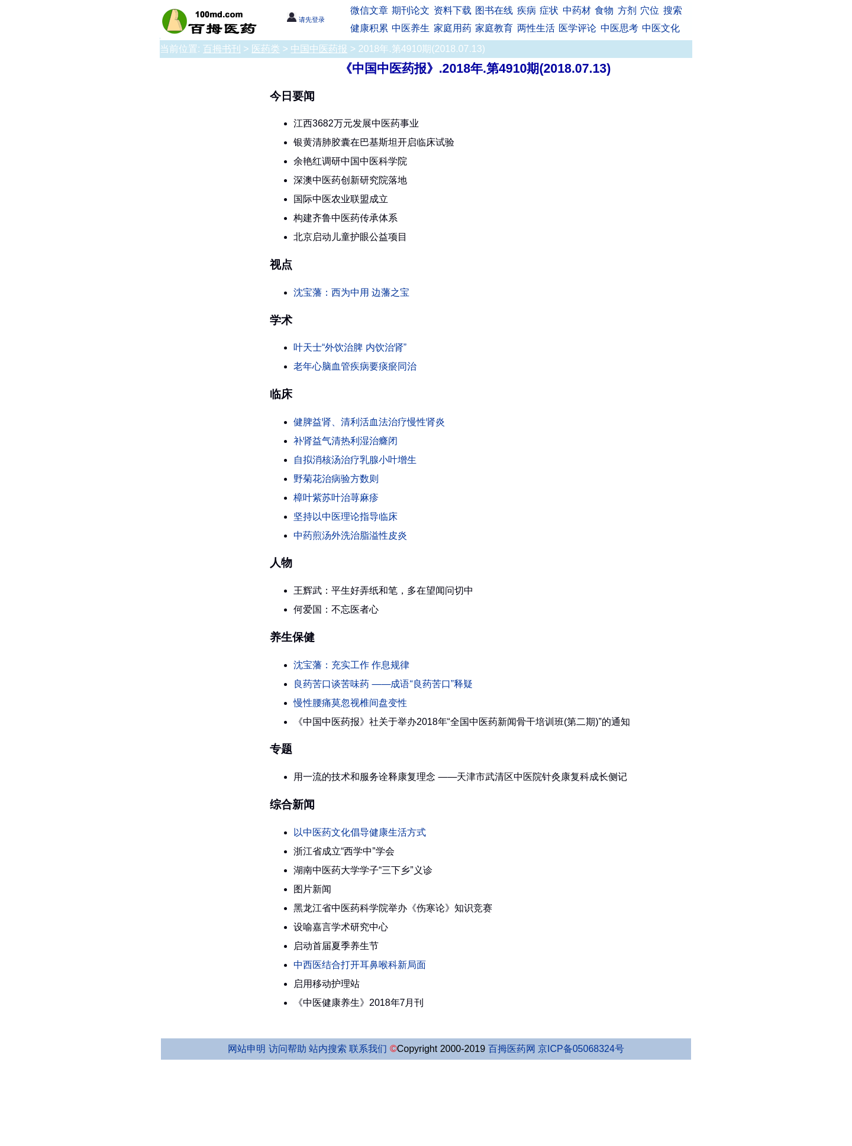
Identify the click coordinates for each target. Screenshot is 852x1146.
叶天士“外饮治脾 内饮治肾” (349, 347)
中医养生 (411, 28)
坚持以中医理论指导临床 (345, 517)
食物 (604, 10)
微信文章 (369, 10)
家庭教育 (494, 28)
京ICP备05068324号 (581, 1049)
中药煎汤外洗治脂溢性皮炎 (350, 535)
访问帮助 (287, 1049)
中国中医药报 (319, 49)
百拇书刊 (222, 49)
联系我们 (368, 1049)
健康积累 (369, 28)
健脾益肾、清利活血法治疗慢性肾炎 (369, 422)
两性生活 (536, 28)
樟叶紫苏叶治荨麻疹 (336, 498)
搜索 (672, 10)
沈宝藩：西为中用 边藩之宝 (351, 292)
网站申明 (247, 1049)
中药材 (577, 10)
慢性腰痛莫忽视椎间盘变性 (350, 703)
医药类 (265, 49)
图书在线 (494, 10)
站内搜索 (328, 1049)
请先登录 (305, 19)
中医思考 (619, 28)
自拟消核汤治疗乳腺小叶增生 (355, 460)
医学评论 (577, 28)
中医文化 (661, 28)
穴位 (649, 10)
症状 (549, 10)
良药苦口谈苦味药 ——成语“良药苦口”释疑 (383, 684)
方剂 (627, 10)
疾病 (526, 10)
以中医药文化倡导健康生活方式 (359, 832)
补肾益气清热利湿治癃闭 (345, 441)
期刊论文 (411, 10)
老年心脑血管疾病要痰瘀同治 (355, 366)
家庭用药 (453, 28)
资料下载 (453, 10)
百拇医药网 (511, 1049)
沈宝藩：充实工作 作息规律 (351, 665)
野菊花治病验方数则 (336, 479)
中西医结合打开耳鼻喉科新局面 (359, 965)
